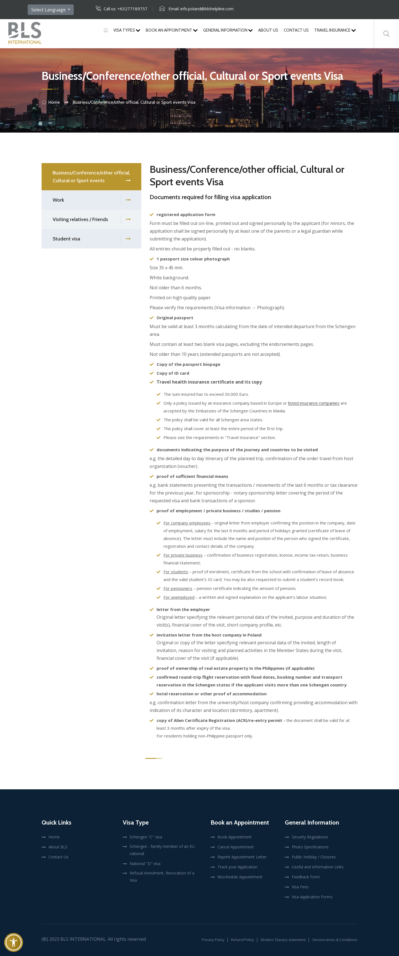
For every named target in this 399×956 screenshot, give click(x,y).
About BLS (58, 847)
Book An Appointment (172, 30)
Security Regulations (310, 837)
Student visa (91, 239)
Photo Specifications (310, 847)
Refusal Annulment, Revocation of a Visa (162, 876)
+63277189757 (132, 8)
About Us (268, 30)
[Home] (106, 30)
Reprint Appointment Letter (242, 856)
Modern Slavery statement (283, 939)
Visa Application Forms (312, 896)
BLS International (83, 939)
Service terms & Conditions (334, 939)
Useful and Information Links (318, 866)
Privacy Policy (213, 939)
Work (91, 200)
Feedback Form (306, 876)
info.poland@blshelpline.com (207, 8)
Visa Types (126, 30)
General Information (228, 30)
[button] (14, 942)
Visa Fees (300, 886)
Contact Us (296, 30)
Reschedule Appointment (240, 876)
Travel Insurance (335, 30)
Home (54, 102)
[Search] (386, 33)
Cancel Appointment (236, 847)
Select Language (49, 10)
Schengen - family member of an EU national (162, 850)
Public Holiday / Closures (314, 856)
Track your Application (237, 866)
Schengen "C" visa (146, 837)
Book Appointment (235, 837)
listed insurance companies (313, 403)
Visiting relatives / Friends (91, 219)
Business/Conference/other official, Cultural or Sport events (91, 177)
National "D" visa (145, 863)
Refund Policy (242, 939)
